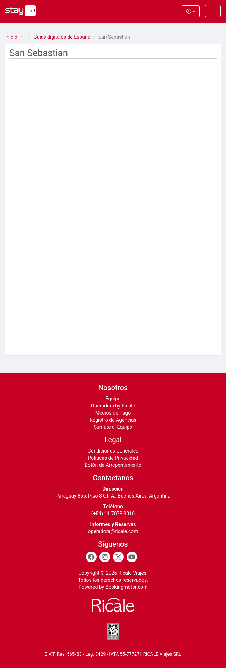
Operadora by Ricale (113, 406)
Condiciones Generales (113, 451)
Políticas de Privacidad (113, 458)
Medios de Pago (113, 413)
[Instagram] (104, 557)
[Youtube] (132, 557)
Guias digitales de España (61, 37)
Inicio (11, 37)
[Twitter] (118, 557)
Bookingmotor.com (127, 587)
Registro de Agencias (113, 420)
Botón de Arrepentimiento (113, 465)
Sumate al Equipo (113, 427)
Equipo (113, 398)
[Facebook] (91, 557)
